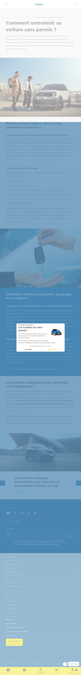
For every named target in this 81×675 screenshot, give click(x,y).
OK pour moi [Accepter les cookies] (52, 349)
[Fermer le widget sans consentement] (25, 325)
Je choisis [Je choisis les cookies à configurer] (28, 349)
